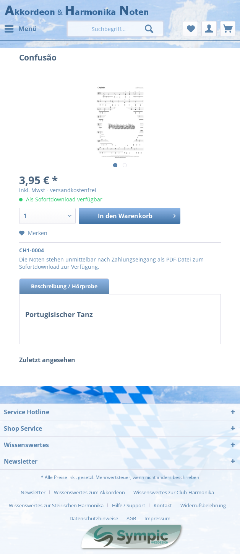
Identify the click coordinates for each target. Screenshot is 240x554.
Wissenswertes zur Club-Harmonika (173, 492)
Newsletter (33, 492)
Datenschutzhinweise (94, 518)
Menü (21, 28)
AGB (131, 518)
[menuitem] (20, 28)
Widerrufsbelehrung (203, 505)
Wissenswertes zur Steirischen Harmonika (56, 505)
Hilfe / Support (128, 505)
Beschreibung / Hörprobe (64, 286)
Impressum (157, 518)
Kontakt (163, 505)
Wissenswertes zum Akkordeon (89, 492)
